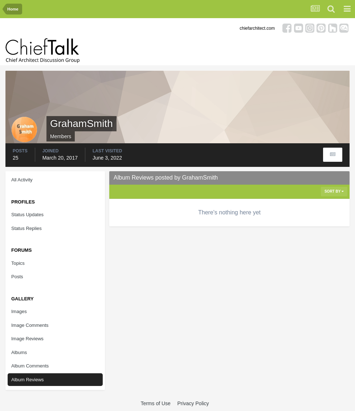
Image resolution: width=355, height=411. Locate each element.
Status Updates (27, 214)
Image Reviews (27, 338)
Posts (17, 276)
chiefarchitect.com (257, 28)
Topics (18, 263)
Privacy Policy (193, 403)
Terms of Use (155, 403)
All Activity (22, 179)
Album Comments (30, 366)
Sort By (334, 191)
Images (19, 311)
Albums (19, 352)
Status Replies (26, 228)
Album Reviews (27, 379)
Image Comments (30, 325)
